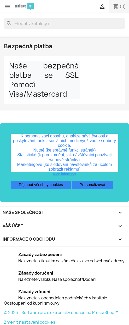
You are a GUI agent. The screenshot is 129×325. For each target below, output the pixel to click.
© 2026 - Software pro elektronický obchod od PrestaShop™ (61, 312)
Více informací (64, 174)
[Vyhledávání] (64, 23)
